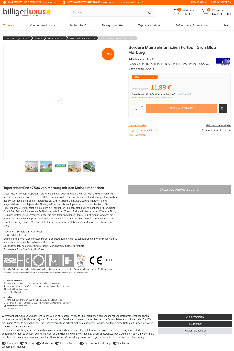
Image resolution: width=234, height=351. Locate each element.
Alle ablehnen (195, 323)
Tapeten (8, 25)
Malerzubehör (78, 25)
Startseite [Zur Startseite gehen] (11, 38)
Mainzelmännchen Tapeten (82, 38)
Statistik (29, 343)
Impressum (30, 337)
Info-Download (136, 134)
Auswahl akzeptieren (195, 330)
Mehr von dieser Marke (218, 125)
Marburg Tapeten (56, 38)
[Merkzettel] (184, 12)
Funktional (123, 343)
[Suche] (150, 12)
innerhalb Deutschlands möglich (105, 2)
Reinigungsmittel (112, 25)
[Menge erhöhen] (142, 107)
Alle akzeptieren (195, 316)
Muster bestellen (137, 125)
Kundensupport (219, 2)
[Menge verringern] (142, 110)
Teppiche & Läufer (149, 25)
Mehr (227, 25)
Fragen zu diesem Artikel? (142, 130)
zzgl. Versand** (184, 94)
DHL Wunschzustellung (97, 343)
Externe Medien (68, 343)
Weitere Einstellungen (14, 346)
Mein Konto (197, 2)
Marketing (47, 343)
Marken (38, 38)
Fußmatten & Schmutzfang (192, 25)
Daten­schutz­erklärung (132, 337)
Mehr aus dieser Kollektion (216, 130)
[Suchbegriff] (107, 12)
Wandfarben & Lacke (42, 25)
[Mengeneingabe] (136, 108)
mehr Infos (109, 260)
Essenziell (12, 343)
